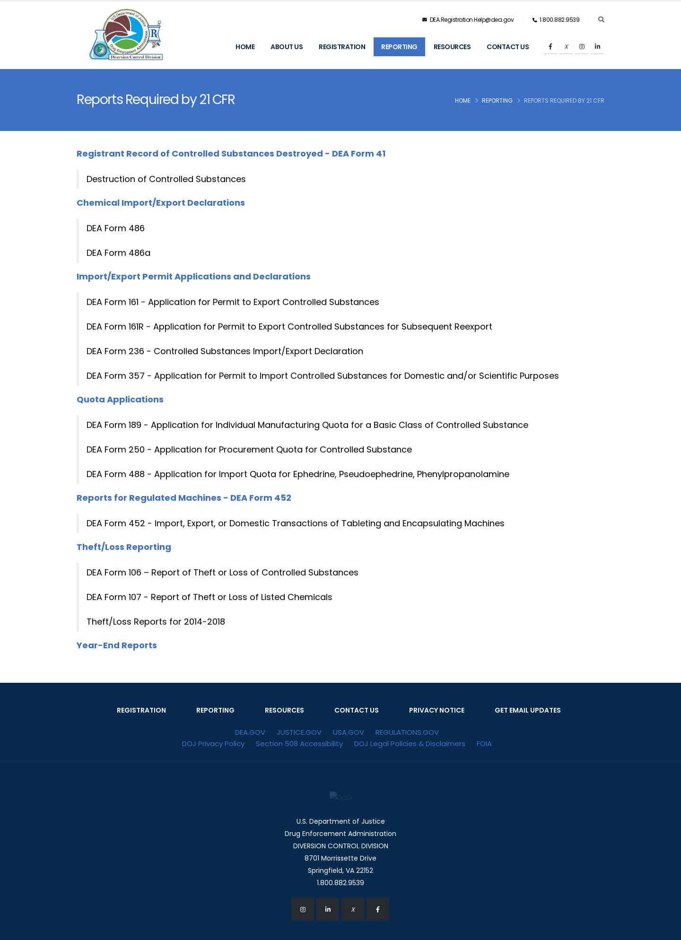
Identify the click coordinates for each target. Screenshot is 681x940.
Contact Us (508, 47)
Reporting (399, 47)
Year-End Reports (117, 645)
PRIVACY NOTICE (436, 710)
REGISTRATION (141, 710)
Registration (342, 47)
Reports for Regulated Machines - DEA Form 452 (184, 498)
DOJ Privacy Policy (213, 744)
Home (245, 47)
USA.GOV (348, 732)
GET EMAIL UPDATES (528, 710)
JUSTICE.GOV (299, 732)
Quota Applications (120, 399)
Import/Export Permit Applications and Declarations (194, 276)
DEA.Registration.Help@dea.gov (468, 20)
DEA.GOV (250, 732)
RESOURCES (284, 710)
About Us (287, 47)
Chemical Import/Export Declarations (161, 203)
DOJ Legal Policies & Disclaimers (409, 744)
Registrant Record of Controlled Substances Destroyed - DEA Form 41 (231, 153)
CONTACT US (356, 710)
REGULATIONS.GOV (407, 732)
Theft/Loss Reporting (124, 547)
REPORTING (215, 710)
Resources (452, 47)
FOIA (484, 744)
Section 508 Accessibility (299, 744)
